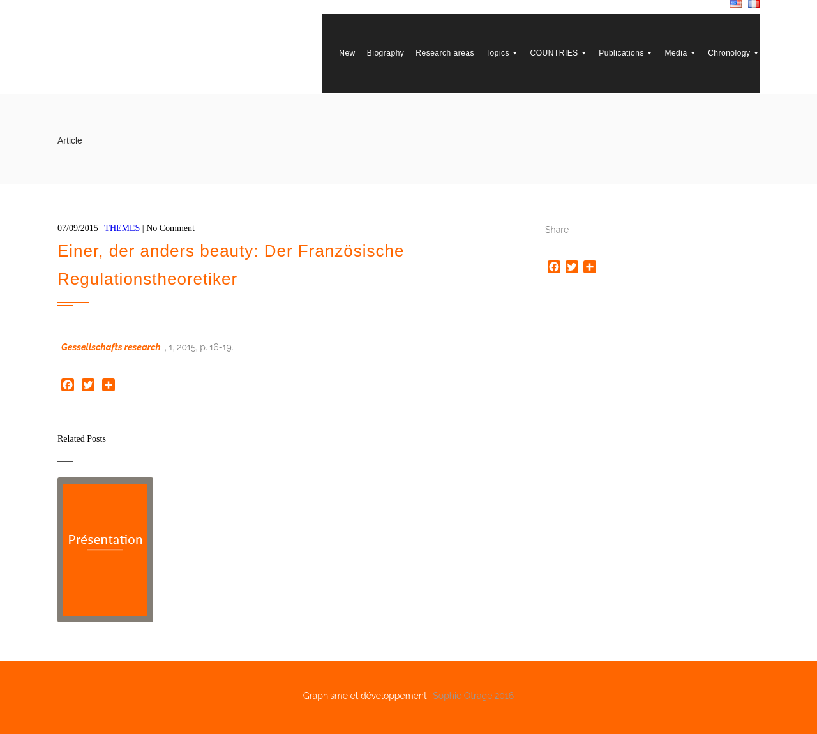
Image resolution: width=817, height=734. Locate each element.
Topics (502, 53)
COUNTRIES (559, 53)
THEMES (122, 228)
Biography (386, 53)
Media (680, 53)
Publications (626, 53)
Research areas (445, 53)
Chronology (734, 53)
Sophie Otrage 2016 (473, 696)
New (347, 53)
